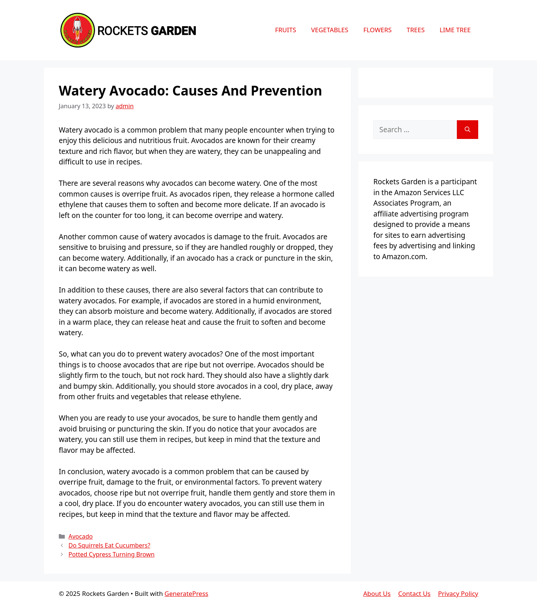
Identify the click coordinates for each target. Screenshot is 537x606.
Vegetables (329, 29)
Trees (416, 29)
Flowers (377, 29)
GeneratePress (186, 593)
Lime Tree (455, 29)
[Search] (467, 129)
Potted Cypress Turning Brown (112, 554)
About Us (377, 593)
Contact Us (414, 593)
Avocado (81, 536)
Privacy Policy (458, 593)
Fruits (285, 29)
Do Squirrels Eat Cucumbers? (109, 545)
